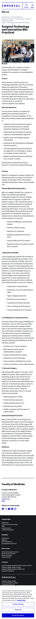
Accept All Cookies (18, 615)
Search (26, 6)
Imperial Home (6, 17)
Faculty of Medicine (16, 17)
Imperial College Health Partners (11, 567)
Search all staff (6, 557)
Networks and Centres (8, 554)
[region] (18, 602)
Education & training (7, 20)
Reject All (18, 610)
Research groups (20, 19)
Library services (6, 528)
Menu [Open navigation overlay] (32, 6)
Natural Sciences (7, 542)
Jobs (3, 526)
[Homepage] (12, 5)
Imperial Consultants (8, 571)
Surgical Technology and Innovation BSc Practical (15, 22)
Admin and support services (10, 552)
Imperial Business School (9, 543)
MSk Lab (5, 12)
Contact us (6, 499)
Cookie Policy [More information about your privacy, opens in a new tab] (21, 600)
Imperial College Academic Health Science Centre (17, 565)
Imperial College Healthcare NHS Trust (13, 569)
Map (3, 501)
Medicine (4, 540)
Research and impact (8, 19)
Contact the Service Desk (9, 524)
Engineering (5, 538)
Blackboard (5, 523)
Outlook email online (8, 530)
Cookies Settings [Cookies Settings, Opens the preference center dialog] (18, 604)
